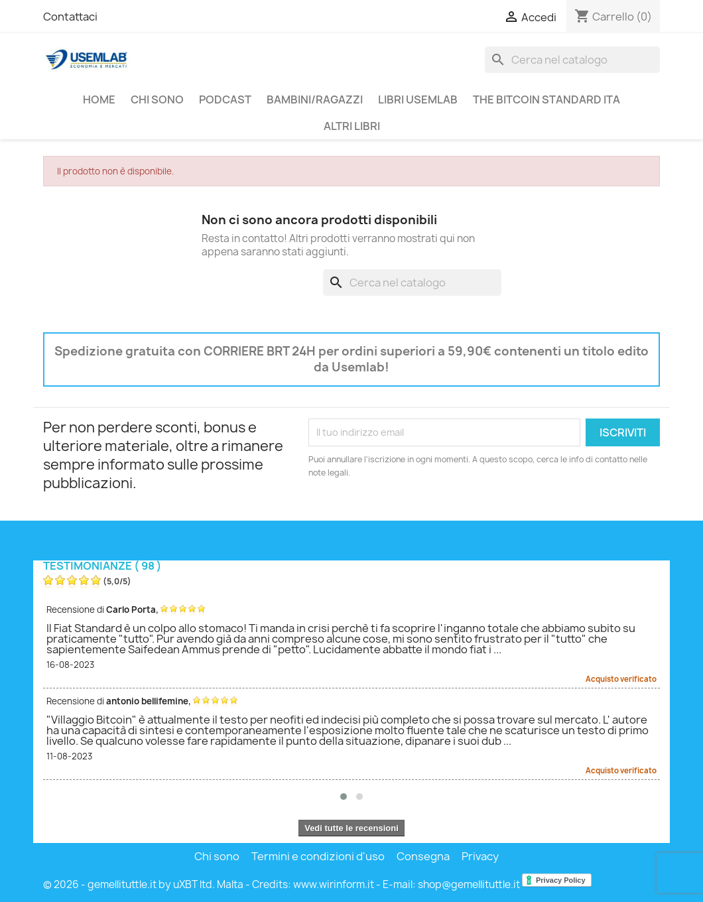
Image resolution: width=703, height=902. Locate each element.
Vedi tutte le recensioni (351, 828)
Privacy (480, 856)
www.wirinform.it (333, 884)
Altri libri (352, 126)
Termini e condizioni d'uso (318, 856)
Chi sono (157, 99)
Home (99, 99)
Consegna (423, 856)
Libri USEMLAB (418, 99)
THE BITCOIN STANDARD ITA (546, 99)
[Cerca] (572, 59)
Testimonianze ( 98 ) (102, 565)
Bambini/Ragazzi (315, 99)
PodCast (225, 99)
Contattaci (70, 16)
